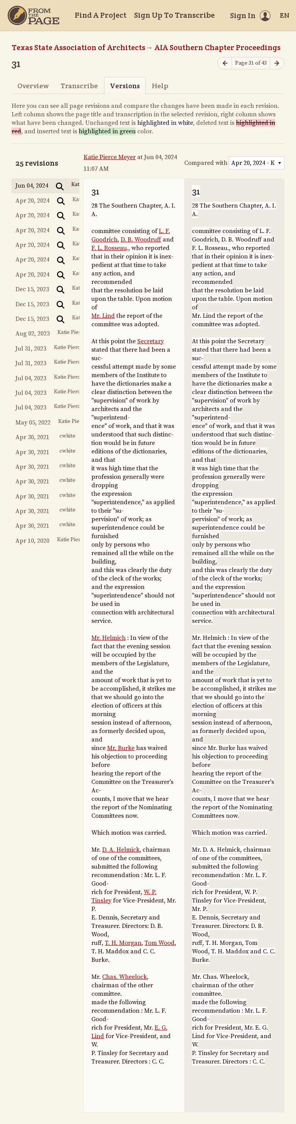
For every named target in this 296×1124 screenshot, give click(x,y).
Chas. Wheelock (124, 977)
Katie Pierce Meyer (110, 157)
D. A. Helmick (121, 850)
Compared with (205, 163)
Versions (125, 85)
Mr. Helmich (108, 638)
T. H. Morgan (123, 943)
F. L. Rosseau (109, 248)
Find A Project (100, 15)
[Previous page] (224, 63)
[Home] (33, 15)
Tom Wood (160, 943)
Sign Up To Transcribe (174, 15)
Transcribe (79, 85)
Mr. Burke (121, 748)
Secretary (150, 341)
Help (160, 85)
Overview (33, 85)
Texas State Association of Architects (78, 47)
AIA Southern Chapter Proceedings (218, 47)
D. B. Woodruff (141, 239)
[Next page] (277, 63)
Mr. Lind (103, 316)
